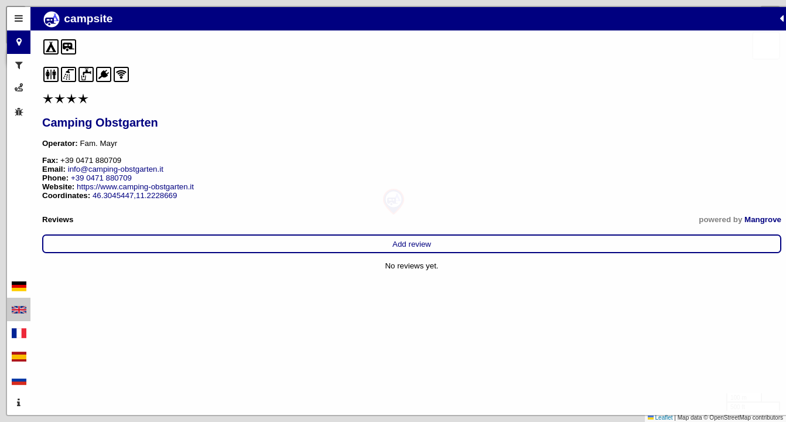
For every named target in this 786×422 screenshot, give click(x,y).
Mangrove (246, 219)
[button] (393, 202)
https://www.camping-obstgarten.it (135, 186)
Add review (153, 244)
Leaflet (660, 417)
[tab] (18, 18)
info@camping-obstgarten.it (115, 169)
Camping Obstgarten (100, 122)
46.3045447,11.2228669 (135, 195)
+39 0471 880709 (101, 177)
